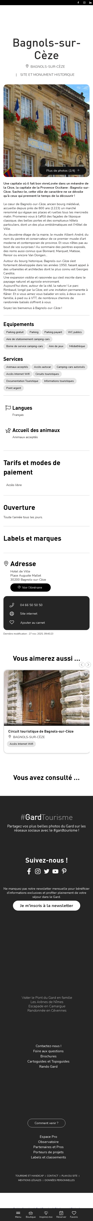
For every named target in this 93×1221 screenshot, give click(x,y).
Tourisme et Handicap (29, 1175)
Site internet (28, 614)
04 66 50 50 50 (31, 605)
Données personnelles (60, 1180)
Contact (52, 1175)
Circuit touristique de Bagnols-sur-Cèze (41, 731)
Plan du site (69, 1175)
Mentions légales (29, 1180)
